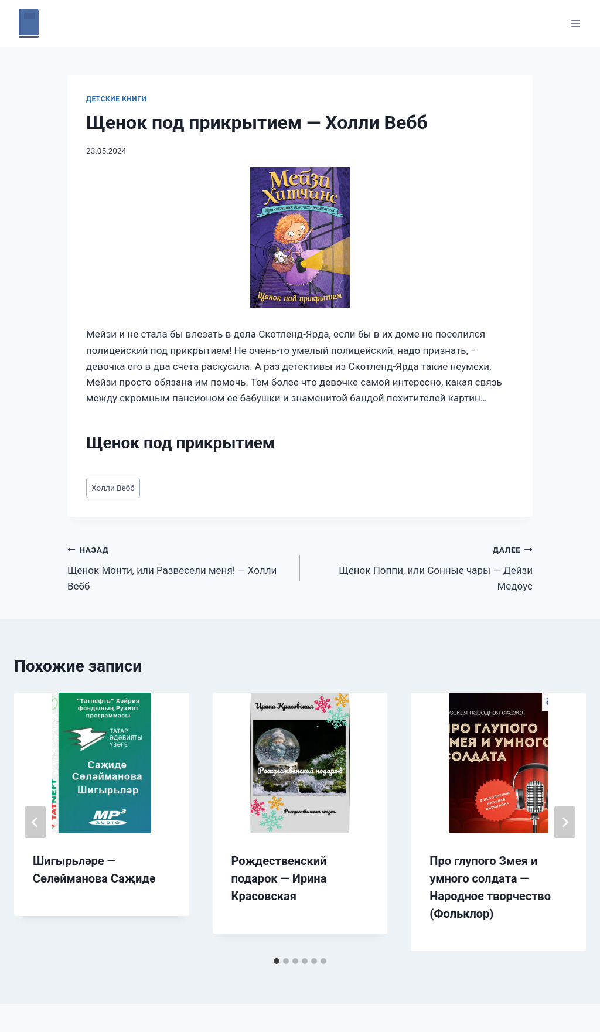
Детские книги (116, 99)
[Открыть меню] (575, 23)
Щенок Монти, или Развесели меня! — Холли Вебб (178, 566)
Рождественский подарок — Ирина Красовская (279, 878)
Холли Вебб (113, 487)
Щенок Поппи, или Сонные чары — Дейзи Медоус (421, 566)
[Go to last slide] (35, 822)
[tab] (276, 961)
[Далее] (564, 822)
